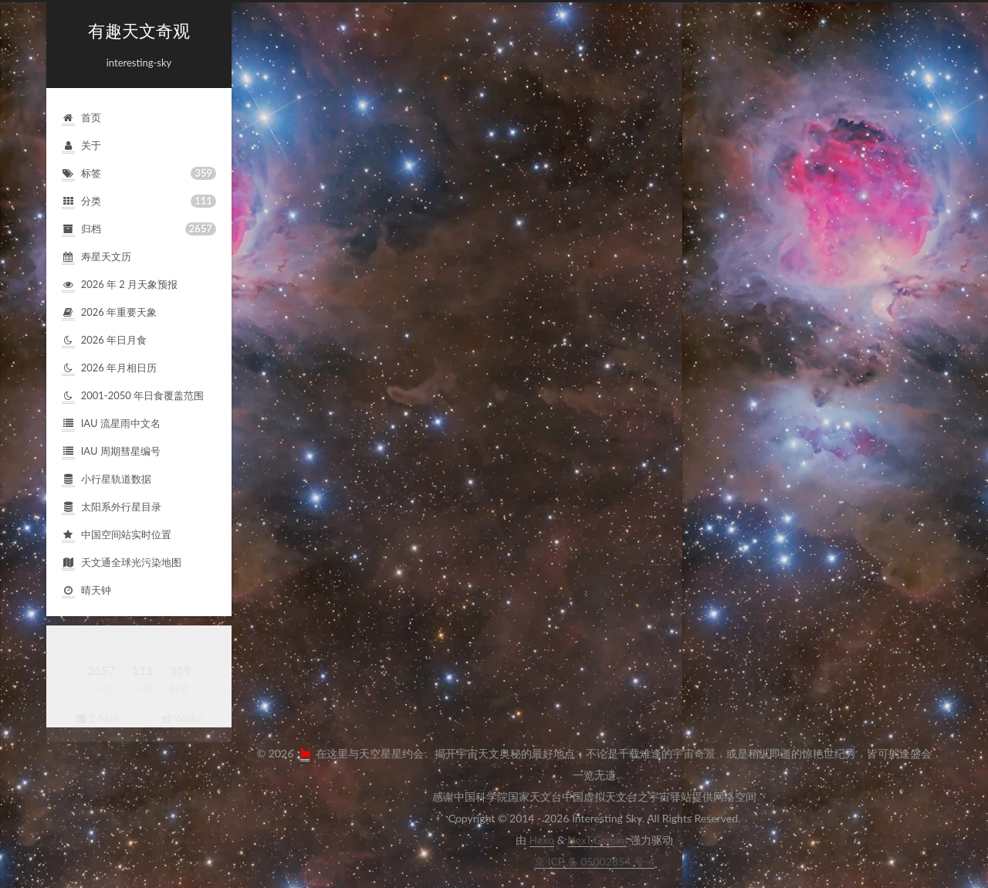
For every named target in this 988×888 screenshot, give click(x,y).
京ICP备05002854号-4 (594, 861)
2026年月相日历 (109, 368)
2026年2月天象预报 (120, 284)
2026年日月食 (104, 340)
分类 (139, 201)
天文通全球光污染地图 (121, 562)
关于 (81, 145)
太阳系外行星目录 (111, 507)
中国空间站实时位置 (116, 534)
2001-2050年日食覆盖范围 (133, 395)
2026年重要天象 (109, 312)
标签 (139, 173)
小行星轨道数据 (106, 479)
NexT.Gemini (597, 839)
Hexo (542, 839)
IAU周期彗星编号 (111, 451)
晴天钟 (86, 590)
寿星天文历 (96, 256)
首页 (81, 117)
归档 (139, 229)
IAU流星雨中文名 (111, 423)
